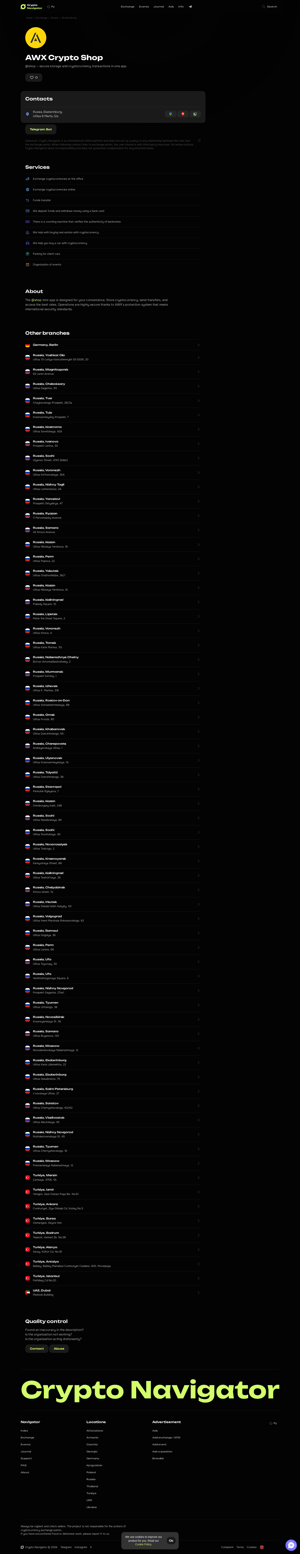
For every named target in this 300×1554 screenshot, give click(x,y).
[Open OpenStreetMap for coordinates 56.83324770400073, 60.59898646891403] (195, 114)
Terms (240, 1547)
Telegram (66, 1547)
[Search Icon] (269, 6)
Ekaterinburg (69, 17)
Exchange (41, 17)
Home (29, 17)
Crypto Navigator (150, 1389)
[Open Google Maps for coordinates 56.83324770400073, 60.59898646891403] (170, 114)
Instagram (81, 1547)
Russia (55, 17)
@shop (36, 300)
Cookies (252, 1547)
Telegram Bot (41, 129)
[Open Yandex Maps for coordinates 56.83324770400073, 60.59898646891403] (183, 114)
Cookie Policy (143, 1544)
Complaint (227, 1547)
